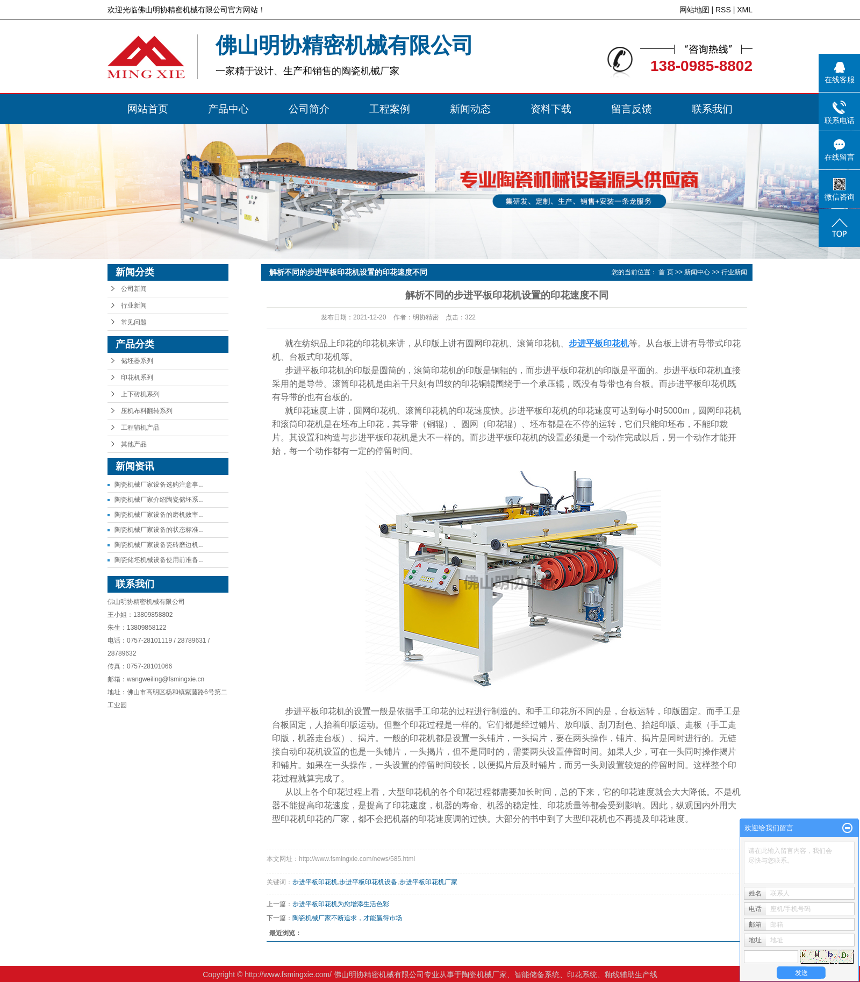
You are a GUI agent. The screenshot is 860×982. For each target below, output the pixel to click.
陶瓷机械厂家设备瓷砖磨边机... (159, 545)
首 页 (665, 272)
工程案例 (389, 109)
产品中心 (228, 109)
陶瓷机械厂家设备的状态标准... (159, 529)
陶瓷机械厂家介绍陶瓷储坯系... (159, 499)
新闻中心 (697, 272)
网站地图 (694, 9)
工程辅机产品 (140, 427)
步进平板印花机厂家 (428, 882)
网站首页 (147, 109)
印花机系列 (137, 377)
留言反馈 (631, 109)
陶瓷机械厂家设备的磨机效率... (159, 514)
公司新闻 (134, 289)
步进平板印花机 (315, 882)
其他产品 (134, 444)
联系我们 (712, 109)
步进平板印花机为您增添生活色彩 (340, 904)
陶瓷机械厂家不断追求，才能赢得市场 (347, 918)
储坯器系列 (137, 361)
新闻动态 (470, 109)
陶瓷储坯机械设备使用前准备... (159, 560)
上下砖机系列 (140, 394)
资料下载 (551, 109)
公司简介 (309, 109)
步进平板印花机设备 (368, 882)
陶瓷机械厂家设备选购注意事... (159, 484)
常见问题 (134, 322)
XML (744, 9)
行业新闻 (134, 305)
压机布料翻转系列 (147, 411)
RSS (723, 9)
